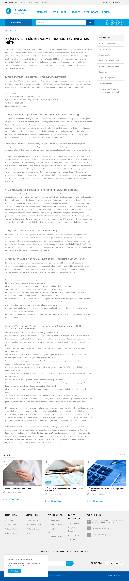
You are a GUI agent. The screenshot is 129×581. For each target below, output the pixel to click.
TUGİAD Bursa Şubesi (107, 44)
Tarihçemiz (11, 520)
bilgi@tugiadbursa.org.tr (20, 106)
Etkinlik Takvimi (55, 520)
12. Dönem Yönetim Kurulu (109, 61)
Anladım (14, 571)
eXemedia (120, 576)
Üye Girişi (118, 2)
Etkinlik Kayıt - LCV (54, 530)
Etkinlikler (58, 551)
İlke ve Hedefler (105, 55)
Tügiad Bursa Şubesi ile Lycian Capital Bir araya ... (64, 489)
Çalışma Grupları (105, 83)
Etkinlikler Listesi (56, 525)
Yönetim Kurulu (33, 520)
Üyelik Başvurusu (72, 529)
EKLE (69, 563)
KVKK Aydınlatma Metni (53, 576)
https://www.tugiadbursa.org (16, 433)
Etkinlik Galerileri (56, 536)
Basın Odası (74, 523)
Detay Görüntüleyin (11, 499)
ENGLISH (106, 2)
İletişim (72, 539)
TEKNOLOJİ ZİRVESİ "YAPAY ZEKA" (18, 489)
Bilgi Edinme (75, 535)
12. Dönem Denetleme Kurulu (110, 66)
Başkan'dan (103, 72)
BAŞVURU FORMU (45, 433)
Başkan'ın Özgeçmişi (107, 78)
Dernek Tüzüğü (105, 49)
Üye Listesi (31, 533)
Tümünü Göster (119, 455)
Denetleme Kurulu (34, 525)
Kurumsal (14, 30)
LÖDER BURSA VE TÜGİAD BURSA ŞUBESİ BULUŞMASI (105, 489)
